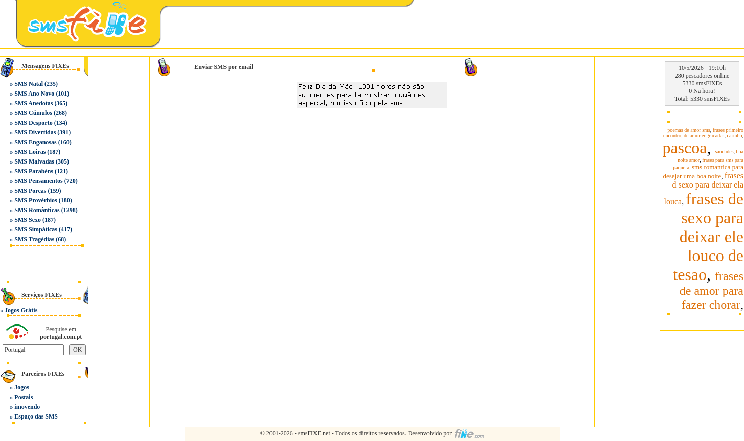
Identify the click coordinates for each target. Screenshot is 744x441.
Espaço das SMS (36, 416)
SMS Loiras (30, 151)
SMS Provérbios (35, 200)
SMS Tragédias (34, 239)
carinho (734, 135)
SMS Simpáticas (35, 229)
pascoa (684, 147)
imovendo (27, 406)
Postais (23, 397)
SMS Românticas (36, 210)
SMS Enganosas (35, 142)
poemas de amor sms (688, 130)
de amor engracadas (704, 135)
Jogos (21, 387)
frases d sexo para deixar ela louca (703, 188)
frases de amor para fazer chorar (711, 290)
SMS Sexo (27, 219)
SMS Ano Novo (34, 93)
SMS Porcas (30, 190)
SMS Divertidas (35, 132)
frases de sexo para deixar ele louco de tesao (708, 237)
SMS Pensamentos (38, 180)
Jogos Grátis (21, 310)
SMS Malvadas (34, 161)
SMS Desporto (33, 122)
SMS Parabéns (33, 171)
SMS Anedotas (33, 103)
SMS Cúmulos (33, 113)
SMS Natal (28, 83)
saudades (724, 151)
